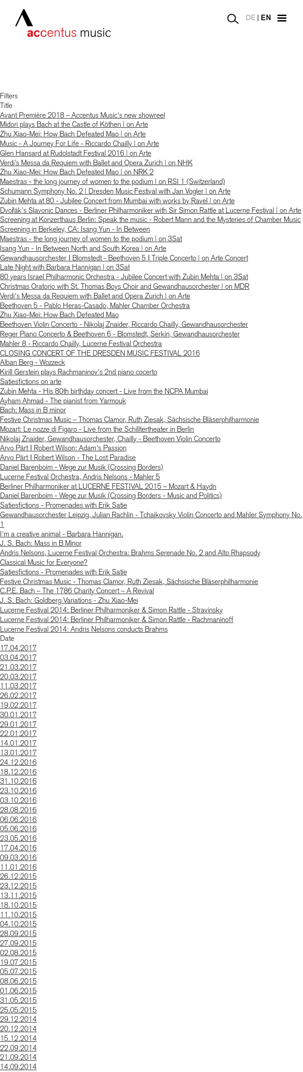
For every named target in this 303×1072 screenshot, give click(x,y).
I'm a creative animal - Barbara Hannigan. (61, 534)
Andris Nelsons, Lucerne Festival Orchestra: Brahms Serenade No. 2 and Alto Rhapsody (130, 552)
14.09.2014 (18, 1066)
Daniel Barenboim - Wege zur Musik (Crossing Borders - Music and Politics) (111, 495)
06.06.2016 (18, 819)
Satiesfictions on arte (30, 381)
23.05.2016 (18, 838)
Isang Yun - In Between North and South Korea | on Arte (83, 248)
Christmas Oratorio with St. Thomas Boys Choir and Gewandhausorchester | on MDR (124, 286)
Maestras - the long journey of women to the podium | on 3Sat (91, 238)
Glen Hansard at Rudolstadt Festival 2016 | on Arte (75, 153)
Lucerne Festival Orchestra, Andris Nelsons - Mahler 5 (80, 476)
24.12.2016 (18, 762)
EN (266, 18)
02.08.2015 (18, 952)
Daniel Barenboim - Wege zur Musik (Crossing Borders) (81, 467)
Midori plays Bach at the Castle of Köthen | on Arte (74, 124)
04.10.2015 (18, 924)
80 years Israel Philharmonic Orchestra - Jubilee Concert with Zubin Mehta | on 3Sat (124, 276)
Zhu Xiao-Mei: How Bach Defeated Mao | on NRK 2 (77, 172)
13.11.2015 (18, 895)
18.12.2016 (18, 772)
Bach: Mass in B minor (33, 410)
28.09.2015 (18, 933)
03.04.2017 (18, 657)
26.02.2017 (18, 695)
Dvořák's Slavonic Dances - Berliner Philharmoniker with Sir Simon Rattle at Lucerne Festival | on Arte (150, 210)
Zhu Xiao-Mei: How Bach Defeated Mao (59, 314)
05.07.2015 (18, 971)
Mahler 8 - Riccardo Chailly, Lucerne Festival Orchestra (81, 343)
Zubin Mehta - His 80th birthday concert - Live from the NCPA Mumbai (104, 391)
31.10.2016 (18, 781)
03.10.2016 (18, 800)
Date (7, 638)
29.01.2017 (18, 724)
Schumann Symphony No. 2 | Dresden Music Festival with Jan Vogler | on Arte (115, 191)
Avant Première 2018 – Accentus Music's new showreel (82, 115)
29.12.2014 (18, 1019)
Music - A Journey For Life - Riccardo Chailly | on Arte (79, 143)
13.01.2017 (18, 752)
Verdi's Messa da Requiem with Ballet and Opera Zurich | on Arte (95, 296)
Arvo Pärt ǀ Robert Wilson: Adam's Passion (63, 448)
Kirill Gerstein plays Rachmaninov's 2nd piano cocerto (78, 372)
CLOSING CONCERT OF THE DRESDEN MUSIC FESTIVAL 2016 (100, 353)
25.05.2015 (18, 1010)
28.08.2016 (18, 810)
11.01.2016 (18, 867)
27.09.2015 (18, 943)
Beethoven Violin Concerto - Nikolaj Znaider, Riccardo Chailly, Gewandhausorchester (124, 324)
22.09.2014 (18, 1048)
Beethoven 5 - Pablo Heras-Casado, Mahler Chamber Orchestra (95, 305)
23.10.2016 (18, 790)
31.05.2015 (18, 1000)
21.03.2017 (18, 667)
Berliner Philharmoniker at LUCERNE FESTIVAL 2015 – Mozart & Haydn (108, 486)
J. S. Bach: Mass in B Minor (41, 543)
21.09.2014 (18, 1057)
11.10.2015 (18, 914)
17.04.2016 (18, 848)
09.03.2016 (18, 857)
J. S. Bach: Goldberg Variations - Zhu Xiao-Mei (69, 600)
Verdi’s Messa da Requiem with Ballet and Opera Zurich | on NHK (96, 162)
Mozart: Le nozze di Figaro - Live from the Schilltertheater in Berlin (97, 429)
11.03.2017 (18, 686)
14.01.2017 (18, 743)
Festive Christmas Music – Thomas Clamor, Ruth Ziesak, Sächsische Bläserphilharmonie (129, 419)
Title (6, 105)
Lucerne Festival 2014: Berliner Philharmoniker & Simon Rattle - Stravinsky (111, 610)
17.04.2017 (18, 648)
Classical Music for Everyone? (44, 562)
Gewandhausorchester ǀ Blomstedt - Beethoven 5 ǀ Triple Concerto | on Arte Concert (124, 258)
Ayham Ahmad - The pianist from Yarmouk (63, 400)
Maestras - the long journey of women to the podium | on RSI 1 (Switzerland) (112, 181)
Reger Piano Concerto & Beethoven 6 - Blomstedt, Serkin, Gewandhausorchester (120, 334)
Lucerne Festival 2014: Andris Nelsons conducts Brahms (84, 629)
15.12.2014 (18, 1038)
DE (250, 18)
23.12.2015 (18, 886)
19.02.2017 (18, 705)
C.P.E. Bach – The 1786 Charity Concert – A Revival (77, 590)
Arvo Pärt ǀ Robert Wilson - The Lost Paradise (68, 457)
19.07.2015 (18, 962)
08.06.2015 (18, 981)
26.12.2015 (18, 876)
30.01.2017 (18, 714)
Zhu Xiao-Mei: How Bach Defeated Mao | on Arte (73, 134)
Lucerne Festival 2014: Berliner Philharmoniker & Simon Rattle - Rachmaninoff (116, 619)
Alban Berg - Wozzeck (32, 362)
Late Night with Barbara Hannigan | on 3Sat (65, 267)
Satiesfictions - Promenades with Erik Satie (63, 505)
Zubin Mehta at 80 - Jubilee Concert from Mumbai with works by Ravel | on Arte (117, 200)
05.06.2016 (18, 828)
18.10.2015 (18, 905)
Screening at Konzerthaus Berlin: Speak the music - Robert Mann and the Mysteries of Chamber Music (150, 219)
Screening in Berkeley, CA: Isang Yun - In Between (75, 229)
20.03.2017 (18, 676)
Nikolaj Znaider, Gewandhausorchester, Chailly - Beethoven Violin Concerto (110, 438)
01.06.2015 (18, 990)
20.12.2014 (18, 1028)
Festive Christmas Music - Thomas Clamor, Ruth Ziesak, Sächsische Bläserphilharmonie (129, 581)
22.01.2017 (18, 733)
